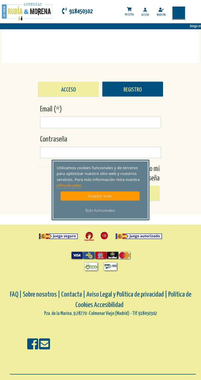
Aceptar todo (100, 196)
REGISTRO (133, 90)
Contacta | (73, 294)
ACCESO (68, 90)
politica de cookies (69, 186)
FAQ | (16, 294)
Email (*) (51, 109)
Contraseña (53, 139)
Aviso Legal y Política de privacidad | (127, 294)
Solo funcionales (100, 210)
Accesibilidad (109, 305)
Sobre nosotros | (41, 294)
